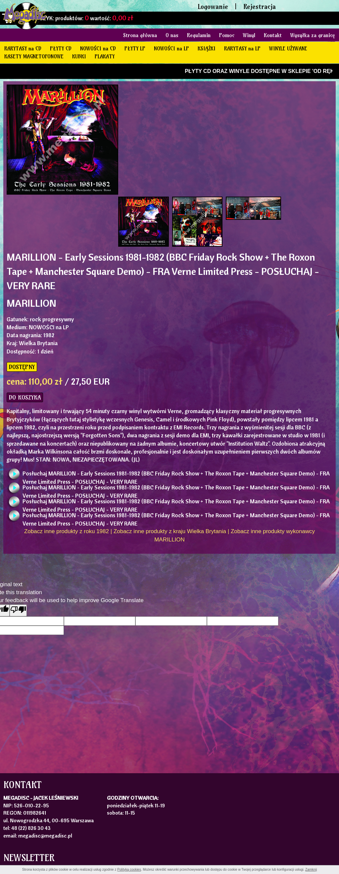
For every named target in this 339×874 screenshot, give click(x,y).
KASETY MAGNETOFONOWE (34, 56)
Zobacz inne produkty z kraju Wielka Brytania (170, 531)
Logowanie (213, 6)
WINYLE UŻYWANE (288, 48)
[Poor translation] (18, 610)
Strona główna (140, 35)
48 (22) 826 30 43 (31, 828)
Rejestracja (259, 6)
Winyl (249, 35)
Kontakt (273, 35)
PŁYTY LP (134, 48)
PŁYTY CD (61, 48)
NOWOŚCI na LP (171, 48)
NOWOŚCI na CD (98, 48)
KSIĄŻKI (207, 48)
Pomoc (226, 35)
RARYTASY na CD (22, 48)
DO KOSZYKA (25, 397)
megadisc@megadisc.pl (45, 835)
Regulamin (199, 35)
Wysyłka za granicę (312, 35)
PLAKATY (105, 56)
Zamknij (311, 869)
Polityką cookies (129, 869)
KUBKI (79, 56)
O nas (172, 35)
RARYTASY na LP (242, 48)
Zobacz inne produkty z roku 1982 (66, 531)
